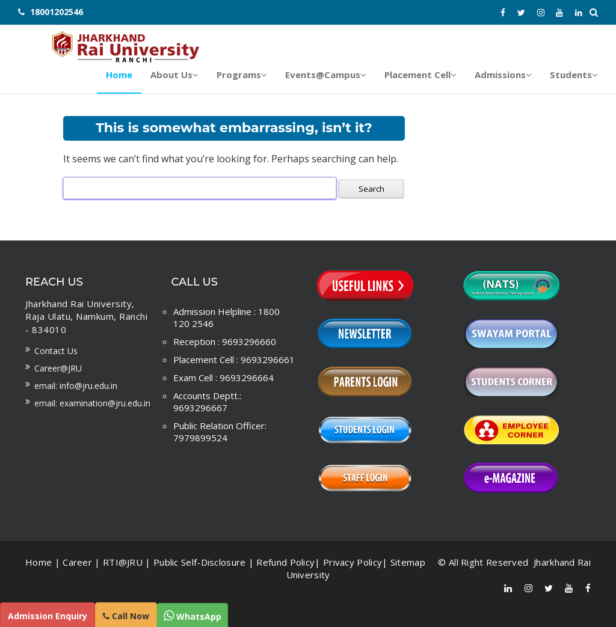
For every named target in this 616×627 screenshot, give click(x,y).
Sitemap (407, 561)
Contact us (56, 350)
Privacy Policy (352, 561)
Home (38, 561)
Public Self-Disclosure (199, 561)
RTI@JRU (123, 561)
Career (77, 561)
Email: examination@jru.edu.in (92, 402)
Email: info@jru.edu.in (75, 385)
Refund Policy (285, 561)
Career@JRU (58, 367)
